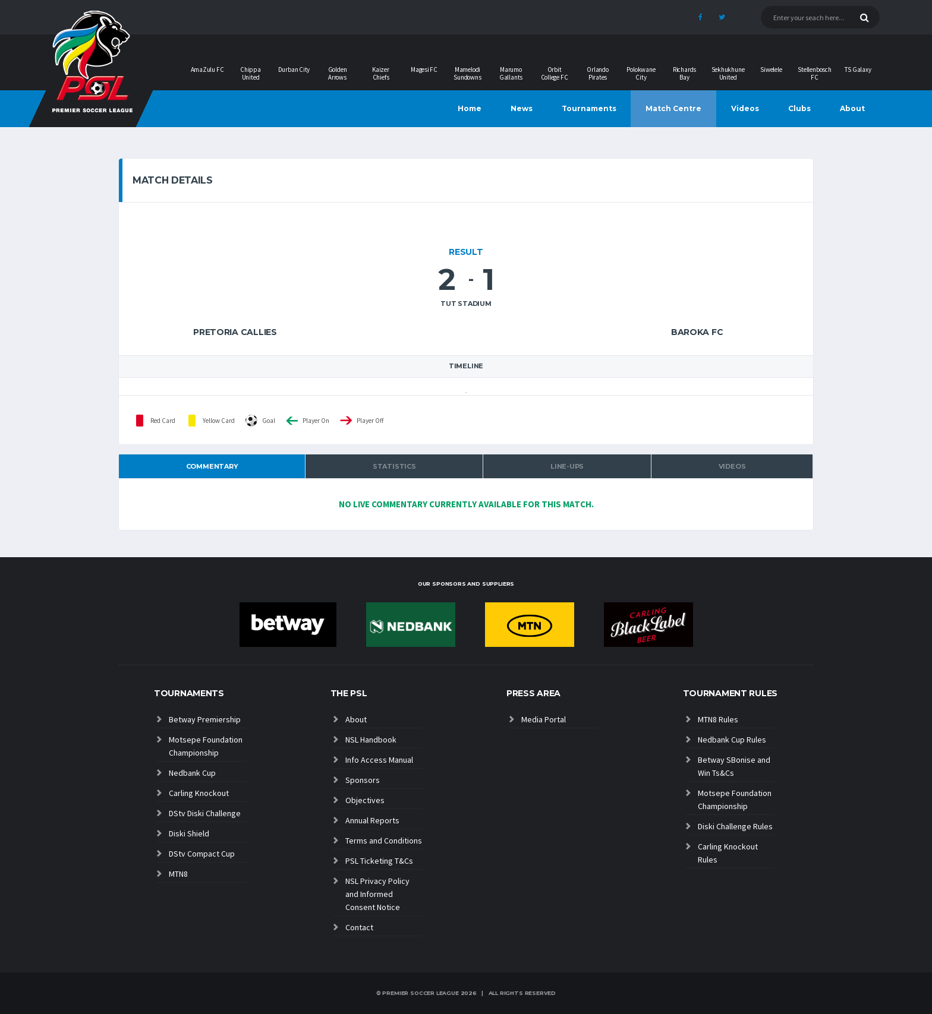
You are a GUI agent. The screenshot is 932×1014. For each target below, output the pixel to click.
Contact (359, 927)
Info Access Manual (379, 759)
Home (469, 108)
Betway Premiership (205, 719)
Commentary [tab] (212, 466)
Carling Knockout (199, 793)
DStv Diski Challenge (205, 813)
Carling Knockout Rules (728, 853)
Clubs (799, 108)
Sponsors (362, 780)
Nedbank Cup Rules (732, 739)
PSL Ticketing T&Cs (379, 860)
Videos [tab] (732, 466)
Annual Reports (372, 820)
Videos (745, 108)
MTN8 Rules (718, 719)
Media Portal (543, 719)
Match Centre (673, 108)
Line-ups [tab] (567, 466)
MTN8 (178, 873)
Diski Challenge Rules (735, 826)
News (522, 108)
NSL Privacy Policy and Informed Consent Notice (377, 894)
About (852, 108)
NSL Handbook (370, 739)
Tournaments (589, 108)
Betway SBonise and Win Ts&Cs (734, 766)
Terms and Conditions (383, 840)
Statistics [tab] (394, 466)
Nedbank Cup (192, 772)
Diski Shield (189, 833)
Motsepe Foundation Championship (206, 746)
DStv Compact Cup (202, 853)
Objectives (365, 800)
